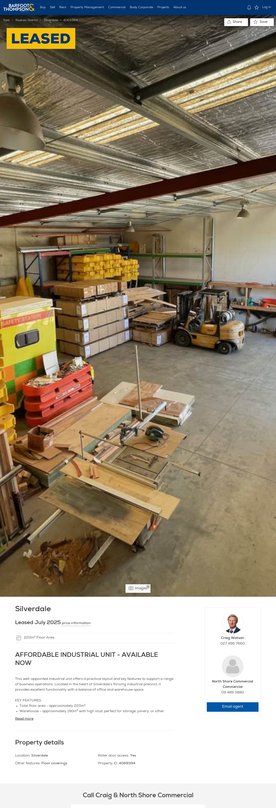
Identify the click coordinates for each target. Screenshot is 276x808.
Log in (266, 7)
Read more (24, 719)
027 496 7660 (232, 644)
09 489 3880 (232, 693)
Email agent (232, 707)
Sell (52, 7)
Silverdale (51, 20)
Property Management (87, 7)
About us (179, 7)
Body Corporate (141, 7)
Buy (43, 7)
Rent (62, 7)
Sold (6, 20)
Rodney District (27, 20)
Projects (163, 7)
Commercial (116, 7)
